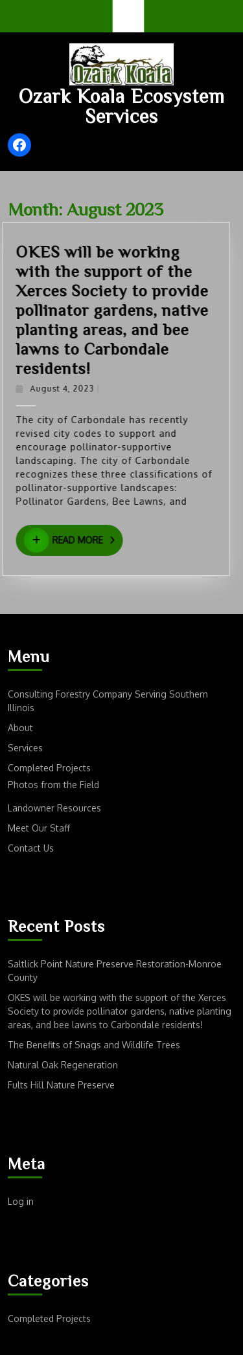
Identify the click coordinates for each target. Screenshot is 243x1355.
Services (25, 747)
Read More (82, 540)
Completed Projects (49, 767)
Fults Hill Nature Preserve (61, 1084)
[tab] (128, 16)
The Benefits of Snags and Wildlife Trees (94, 1044)
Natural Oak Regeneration (63, 1064)
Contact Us (31, 848)
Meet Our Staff (39, 827)
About (20, 727)
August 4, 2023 (72, 388)
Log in (21, 1201)
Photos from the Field (53, 784)
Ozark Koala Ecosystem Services (122, 106)
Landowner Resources (54, 807)
